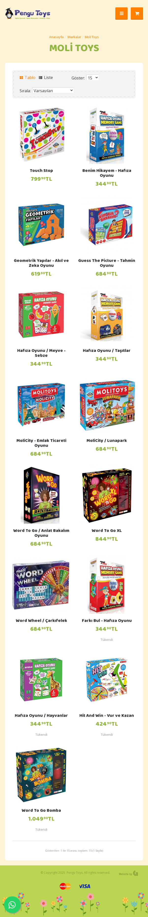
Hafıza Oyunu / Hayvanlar (41, 716)
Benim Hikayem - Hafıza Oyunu (106, 174)
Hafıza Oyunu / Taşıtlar (107, 351)
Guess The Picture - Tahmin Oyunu (106, 264)
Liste (46, 77)
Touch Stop (41, 171)
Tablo (27, 77)
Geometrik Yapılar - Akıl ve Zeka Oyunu (41, 264)
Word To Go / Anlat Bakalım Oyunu (41, 534)
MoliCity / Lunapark (107, 441)
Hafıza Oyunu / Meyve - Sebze (41, 354)
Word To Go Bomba (41, 811)
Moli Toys (92, 37)
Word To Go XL (107, 531)
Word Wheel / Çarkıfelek (41, 621)
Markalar (74, 37)
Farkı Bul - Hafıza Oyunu (107, 621)
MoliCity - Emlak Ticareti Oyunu (41, 444)
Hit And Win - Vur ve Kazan (106, 716)
